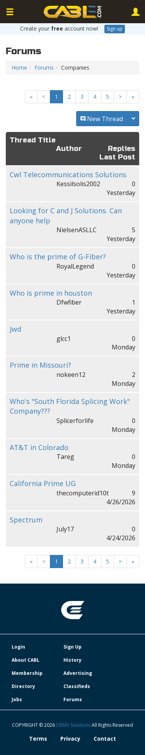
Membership (27, 673)
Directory (23, 686)
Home (19, 67)
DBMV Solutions (74, 725)
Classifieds (76, 686)
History (72, 660)
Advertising (77, 673)
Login (18, 647)
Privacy (70, 738)
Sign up (115, 29)
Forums (44, 67)
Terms (38, 738)
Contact (105, 738)
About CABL (25, 660)
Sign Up (72, 647)
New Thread (107, 119)
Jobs (17, 699)
